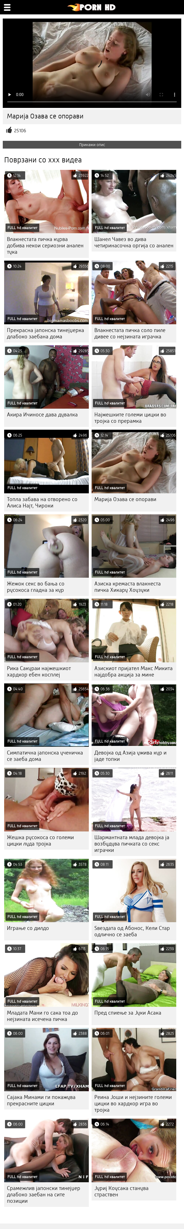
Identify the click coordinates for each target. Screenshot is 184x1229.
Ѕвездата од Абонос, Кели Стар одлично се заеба (132, 931)
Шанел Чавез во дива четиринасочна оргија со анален (133, 242)
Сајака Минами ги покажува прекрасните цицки (41, 1100)
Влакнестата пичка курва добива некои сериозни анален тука (45, 245)
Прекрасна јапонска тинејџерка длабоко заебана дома (45, 333)
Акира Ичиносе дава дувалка (42, 414)
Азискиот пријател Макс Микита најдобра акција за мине (133, 671)
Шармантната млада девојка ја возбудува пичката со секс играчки (131, 843)
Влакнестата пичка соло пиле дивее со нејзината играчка (129, 333)
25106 (20, 130)
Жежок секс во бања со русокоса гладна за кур (35, 586)
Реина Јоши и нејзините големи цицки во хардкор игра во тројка (133, 1103)
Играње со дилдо (28, 928)
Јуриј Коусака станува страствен (121, 1191)
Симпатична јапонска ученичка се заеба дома (45, 756)
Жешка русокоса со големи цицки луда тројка (40, 840)
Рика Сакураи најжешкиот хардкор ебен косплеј (39, 671)
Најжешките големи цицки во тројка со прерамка (130, 417)
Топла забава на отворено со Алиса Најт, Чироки (42, 502)
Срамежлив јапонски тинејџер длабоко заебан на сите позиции (43, 1194)
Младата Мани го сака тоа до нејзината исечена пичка (42, 1016)
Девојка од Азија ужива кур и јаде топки (130, 756)
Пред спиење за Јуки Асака (127, 1013)
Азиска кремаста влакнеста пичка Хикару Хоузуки (127, 586)
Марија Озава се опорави (125, 499)
